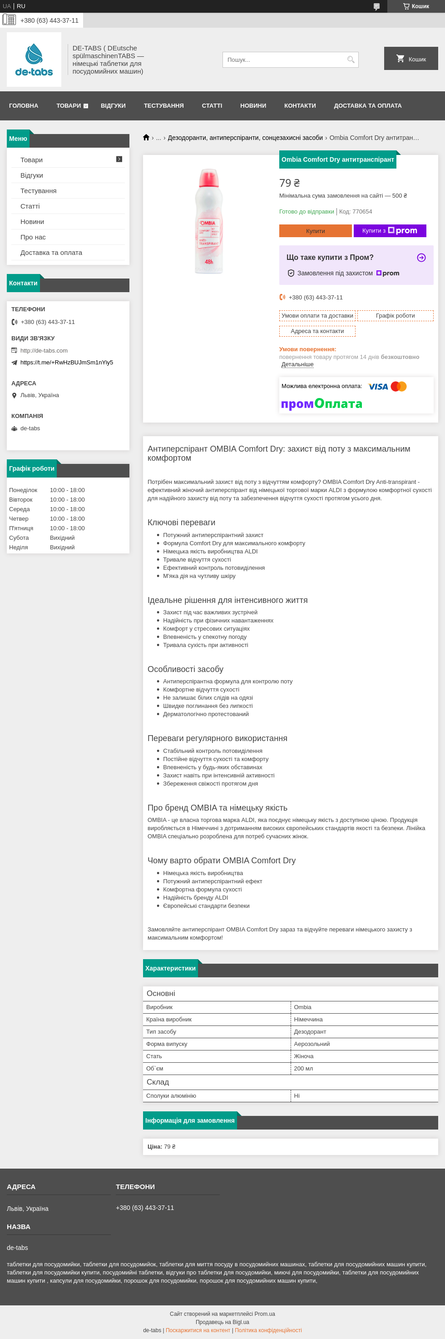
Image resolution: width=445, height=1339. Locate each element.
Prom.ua (265, 1314)
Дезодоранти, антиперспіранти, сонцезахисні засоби (245, 137)
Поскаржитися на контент (198, 1330)
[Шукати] (351, 60)
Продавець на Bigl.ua (222, 1322)
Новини (253, 105)
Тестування (164, 105)
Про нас (33, 237)
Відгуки (113, 105)
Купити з (389, 231)
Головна (23, 105)
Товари (68, 105)
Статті (212, 105)
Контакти (300, 105)
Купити (315, 231)
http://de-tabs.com (44, 350)
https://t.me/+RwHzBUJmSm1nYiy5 (66, 362)
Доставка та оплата (368, 105)
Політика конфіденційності (268, 1330)
